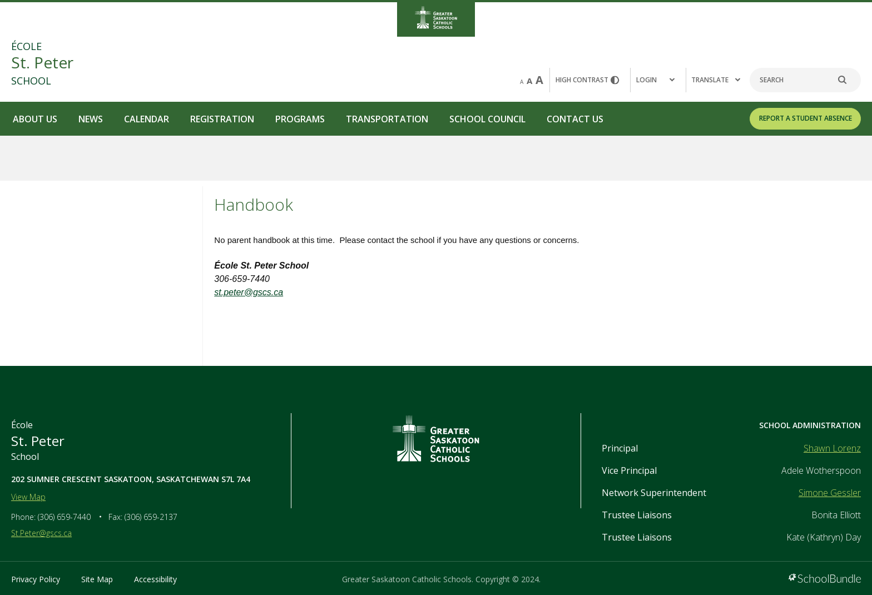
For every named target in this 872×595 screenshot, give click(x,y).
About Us (35, 119)
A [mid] (529, 80)
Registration (222, 119)
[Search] (805, 80)
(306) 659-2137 (151, 517)
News (90, 119)
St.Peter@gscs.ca (41, 533)
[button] (658, 80)
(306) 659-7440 (64, 517)
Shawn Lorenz (832, 448)
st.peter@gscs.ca (248, 292)
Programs (300, 119)
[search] (848, 80)
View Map (28, 497)
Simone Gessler (830, 493)
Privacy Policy (35, 579)
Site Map (97, 579)
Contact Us (575, 119)
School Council (487, 119)
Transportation (387, 119)
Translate (715, 80)
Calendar (146, 119)
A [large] (539, 79)
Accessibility (155, 579)
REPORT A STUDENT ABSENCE (805, 118)
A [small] (521, 82)
